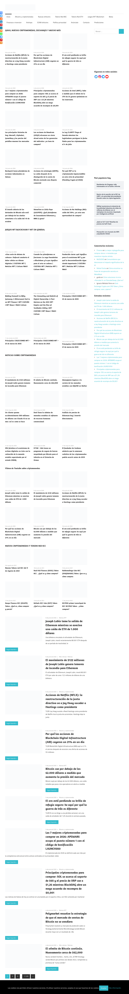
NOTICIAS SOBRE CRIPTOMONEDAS (20, 355)
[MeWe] (1, 28)
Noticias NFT (62, 618)
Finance (99, 250)
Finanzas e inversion (14, 22)
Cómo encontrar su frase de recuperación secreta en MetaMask (108, 271)
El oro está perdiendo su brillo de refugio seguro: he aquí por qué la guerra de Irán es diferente (66, 805)
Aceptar (104, 988)
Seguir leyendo (11, 649)
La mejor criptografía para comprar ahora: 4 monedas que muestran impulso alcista (109, 253)
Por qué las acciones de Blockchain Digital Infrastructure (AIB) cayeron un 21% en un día (66, 738)
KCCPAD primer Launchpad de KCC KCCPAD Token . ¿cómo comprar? (74, 606)
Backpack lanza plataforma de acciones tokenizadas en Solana (17, 174)
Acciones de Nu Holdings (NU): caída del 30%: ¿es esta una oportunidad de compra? (74, 212)
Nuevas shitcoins (44, 16)
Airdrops (29, 22)
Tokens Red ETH (77, 16)
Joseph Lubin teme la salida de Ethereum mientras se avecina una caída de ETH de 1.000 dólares (109, 303)
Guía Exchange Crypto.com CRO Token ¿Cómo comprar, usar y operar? (108, 286)
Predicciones (99, 22)
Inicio (8, 16)
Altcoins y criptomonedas (24, 16)
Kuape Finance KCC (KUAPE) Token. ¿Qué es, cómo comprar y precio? (17, 606)
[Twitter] (1, 16)
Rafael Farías (101, 268)
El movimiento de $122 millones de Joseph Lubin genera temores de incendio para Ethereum (17, 383)
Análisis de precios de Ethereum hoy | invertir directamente (71, 415)
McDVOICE (100, 259)
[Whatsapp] (1, 34)
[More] (1, 43)
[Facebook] (1, 13)
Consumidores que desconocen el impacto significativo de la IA (109, 262)
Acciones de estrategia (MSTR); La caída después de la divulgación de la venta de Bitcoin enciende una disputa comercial (46, 177)
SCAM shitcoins (42, 22)
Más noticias (63, 657)
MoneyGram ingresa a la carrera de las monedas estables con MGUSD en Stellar (74, 383)
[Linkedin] (1, 22)
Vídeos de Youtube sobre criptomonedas (22, 468)
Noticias (70, 657)
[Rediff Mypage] (1, 40)
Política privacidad (59, 22)
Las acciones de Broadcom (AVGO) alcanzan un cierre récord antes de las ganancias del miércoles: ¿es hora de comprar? (45, 138)
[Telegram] (1, 37)
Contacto (86, 22)
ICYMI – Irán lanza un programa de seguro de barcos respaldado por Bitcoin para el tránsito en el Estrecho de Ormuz (46, 454)
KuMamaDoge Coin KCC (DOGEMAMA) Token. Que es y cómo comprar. (74, 573)
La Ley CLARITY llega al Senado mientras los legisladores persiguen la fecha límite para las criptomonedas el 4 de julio (74, 138)
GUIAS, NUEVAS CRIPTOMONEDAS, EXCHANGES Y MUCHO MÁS (33, 30)
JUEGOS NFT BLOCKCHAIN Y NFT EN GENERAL (25, 229)
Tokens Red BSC (61, 16)
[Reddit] (1, 19)
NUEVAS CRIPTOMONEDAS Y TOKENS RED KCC (25, 546)
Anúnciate (74, 22)
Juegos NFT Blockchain (96, 16)
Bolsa (111, 16)
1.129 (26, 976)
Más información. (115, 988)
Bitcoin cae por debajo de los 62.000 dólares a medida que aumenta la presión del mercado (65, 773)
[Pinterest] (1, 25)
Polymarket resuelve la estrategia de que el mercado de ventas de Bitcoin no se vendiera (66, 917)
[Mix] (1, 31)
